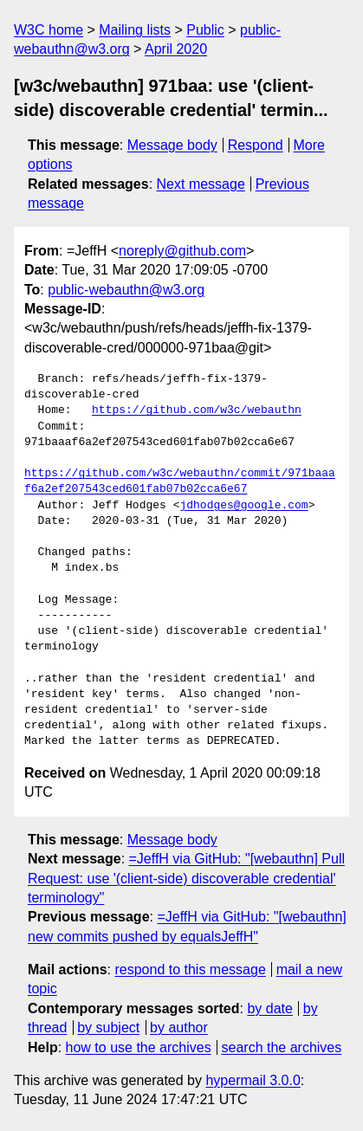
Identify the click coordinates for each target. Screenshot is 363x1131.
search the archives (282, 1047)
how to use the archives (138, 1047)
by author (179, 1027)
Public (205, 30)
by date (269, 1008)
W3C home (48, 30)
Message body (172, 145)
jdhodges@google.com (243, 506)
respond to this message (189, 969)
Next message (201, 184)
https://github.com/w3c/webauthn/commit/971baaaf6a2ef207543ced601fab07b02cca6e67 (179, 481)
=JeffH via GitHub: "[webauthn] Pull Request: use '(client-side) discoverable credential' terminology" (186, 878)
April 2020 (176, 49)
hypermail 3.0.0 (252, 1080)
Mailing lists (135, 30)
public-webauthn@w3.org (126, 289)
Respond (255, 145)
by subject (108, 1027)
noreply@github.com (182, 250)
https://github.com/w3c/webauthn (196, 410)
